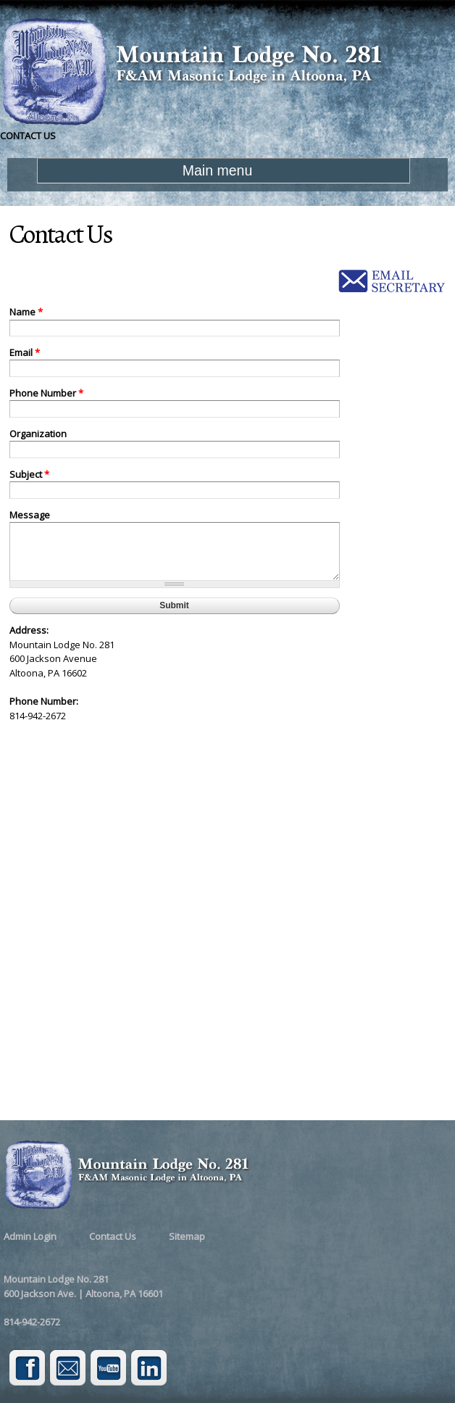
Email (24, 352)
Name (26, 311)
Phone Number (46, 393)
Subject (29, 474)
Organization (38, 433)
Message (29, 514)
